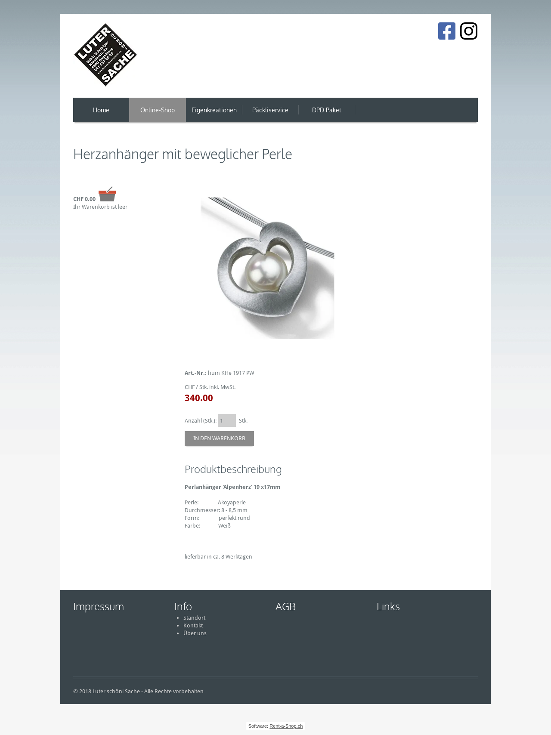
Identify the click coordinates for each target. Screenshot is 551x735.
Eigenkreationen (214, 110)
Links (388, 606)
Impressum (98, 606)
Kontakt (193, 625)
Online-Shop (157, 110)
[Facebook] (447, 31)
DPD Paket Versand (326, 114)
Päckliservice (270, 110)
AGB (286, 606)
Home (101, 110)
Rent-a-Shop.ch (286, 726)
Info (183, 606)
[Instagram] (469, 31)
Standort (194, 618)
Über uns (195, 633)
